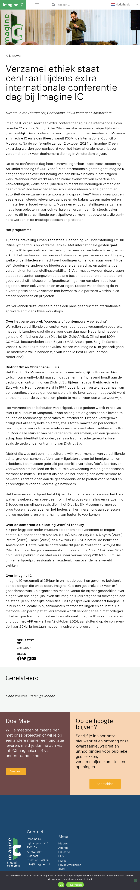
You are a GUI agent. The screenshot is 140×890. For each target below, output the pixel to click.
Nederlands (120, 5)
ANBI (61, 869)
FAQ (61, 856)
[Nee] (135, 880)
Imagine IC (13, 4)
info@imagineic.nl (22, 750)
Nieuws (63, 843)
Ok (61, 884)
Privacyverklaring (69, 865)
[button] (37, 4)
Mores (62, 860)
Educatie (64, 852)
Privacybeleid (75, 884)
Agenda (63, 848)
